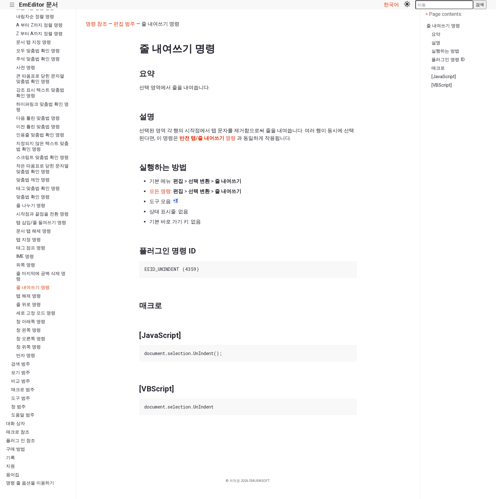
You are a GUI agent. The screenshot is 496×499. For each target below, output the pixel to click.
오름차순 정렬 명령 (35, 8)
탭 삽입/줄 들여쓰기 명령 (41, 222)
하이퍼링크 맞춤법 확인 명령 (42, 107)
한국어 (391, 5)
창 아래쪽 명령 (30, 321)
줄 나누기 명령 (30, 205)
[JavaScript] (443, 76)
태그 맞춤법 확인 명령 (38, 188)
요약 (435, 34)
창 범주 (18, 406)
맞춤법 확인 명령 (33, 197)
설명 (435, 43)
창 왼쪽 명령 (28, 330)
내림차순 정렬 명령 (35, 16)
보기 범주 (20, 372)
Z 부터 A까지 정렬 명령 (39, 33)
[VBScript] (441, 85)
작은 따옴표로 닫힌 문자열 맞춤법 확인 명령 (42, 168)
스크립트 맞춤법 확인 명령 (42, 157)
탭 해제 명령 (28, 296)
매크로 (438, 68)
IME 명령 (25, 256)
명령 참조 (96, 24)
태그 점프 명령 (30, 248)
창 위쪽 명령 (28, 347)
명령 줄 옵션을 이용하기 (30, 483)
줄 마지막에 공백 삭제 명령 (40, 276)
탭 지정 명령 (28, 239)
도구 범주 (20, 398)
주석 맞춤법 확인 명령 (38, 59)
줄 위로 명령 (28, 304)
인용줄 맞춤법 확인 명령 (40, 135)
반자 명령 (25, 355)
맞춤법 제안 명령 (33, 180)
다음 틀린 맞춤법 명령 (38, 118)
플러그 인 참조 (20, 440)
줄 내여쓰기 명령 (33, 287)
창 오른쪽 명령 (30, 338)
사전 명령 (25, 67)
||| (12, 5)
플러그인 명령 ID (448, 59)
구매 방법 (15, 449)
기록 (10, 457)
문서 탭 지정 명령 (33, 42)
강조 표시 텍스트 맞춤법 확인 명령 (40, 92)
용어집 (12, 474)
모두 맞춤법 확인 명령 (38, 50)
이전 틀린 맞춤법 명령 (38, 126)
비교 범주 (20, 381)
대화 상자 (15, 423)
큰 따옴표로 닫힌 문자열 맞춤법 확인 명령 (40, 78)
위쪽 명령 (25, 265)
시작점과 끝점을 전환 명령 (42, 214)
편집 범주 (124, 24)
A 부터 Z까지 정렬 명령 (39, 25)
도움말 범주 (22, 415)
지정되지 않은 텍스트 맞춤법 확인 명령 (42, 146)
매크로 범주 (22, 389)
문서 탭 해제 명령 (33, 231)
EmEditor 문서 (38, 4)
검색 (480, 4)
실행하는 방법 (445, 51)
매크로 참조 (17, 432)
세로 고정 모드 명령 (35, 313)
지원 (10, 466)
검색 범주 (20, 364)
